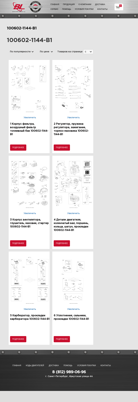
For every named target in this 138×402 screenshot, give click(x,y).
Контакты (102, 9)
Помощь (66, 9)
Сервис (54, 9)
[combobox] (88, 51)
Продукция (69, 4)
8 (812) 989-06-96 (69, 372)
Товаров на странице (70, 52)
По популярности (20, 52)
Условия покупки (84, 9)
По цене (44, 52)
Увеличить (30, 118)
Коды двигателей (35, 365)
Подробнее (18, 147)
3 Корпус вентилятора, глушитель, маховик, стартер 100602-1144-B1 (29, 223)
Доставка (100, 4)
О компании (84, 4)
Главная (55, 4)
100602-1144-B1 (22, 28)
